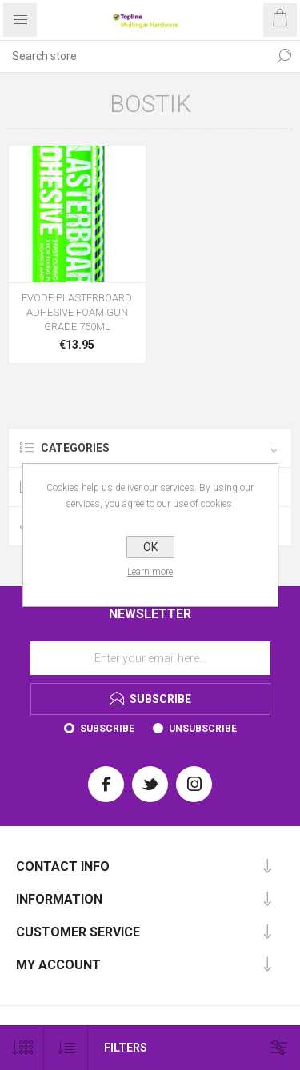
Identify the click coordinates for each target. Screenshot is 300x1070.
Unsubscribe (203, 728)
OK (150, 547)
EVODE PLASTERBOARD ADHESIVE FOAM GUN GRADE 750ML (77, 312)
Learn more (150, 571)
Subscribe (107, 728)
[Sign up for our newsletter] (150, 658)
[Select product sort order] (66, 1048)
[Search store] (134, 56)
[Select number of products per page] (22, 1048)
